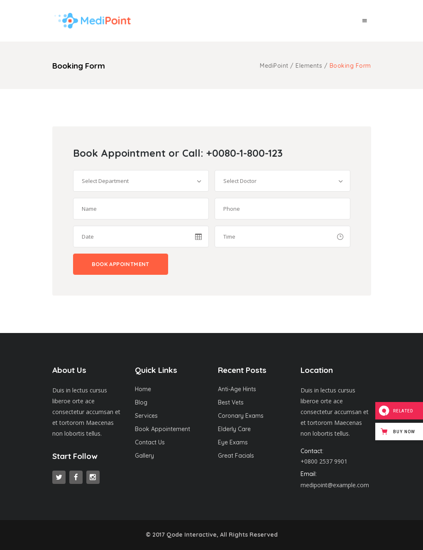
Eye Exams (233, 442)
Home (143, 389)
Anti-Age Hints (237, 389)
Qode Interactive (191, 534)
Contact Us (150, 442)
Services (146, 415)
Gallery (144, 455)
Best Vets (231, 402)
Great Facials (236, 455)
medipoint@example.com (335, 485)
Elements (309, 66)
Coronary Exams (241, 415)
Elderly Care (234, 429)
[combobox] (141, 181)
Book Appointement (162, 429)
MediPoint (274, 66)
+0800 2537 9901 (324, 461)
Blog (141, 402)
